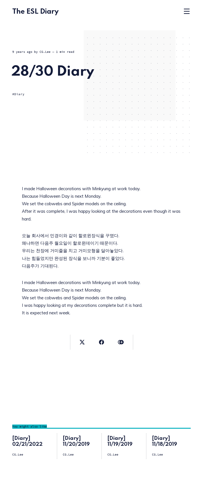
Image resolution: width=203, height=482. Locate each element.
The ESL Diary (35, 11)
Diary (19, 94)
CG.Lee (45, 52)
